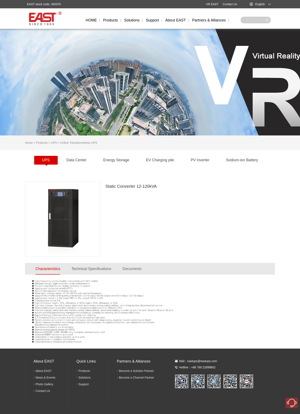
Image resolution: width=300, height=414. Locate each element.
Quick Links (86, 361)
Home (29, 142)
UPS (54, 142)
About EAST (175, 20)
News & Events (45, 377)
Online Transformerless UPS (78, 142)
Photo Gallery (44, 384)
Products (110, 20)
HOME (91, 20)
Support (152, 20)
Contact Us (230, 4)
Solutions (132, 20)
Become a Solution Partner (136, 371)
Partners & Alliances (209, 20)
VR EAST (212, 4)
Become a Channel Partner (136, 377)
